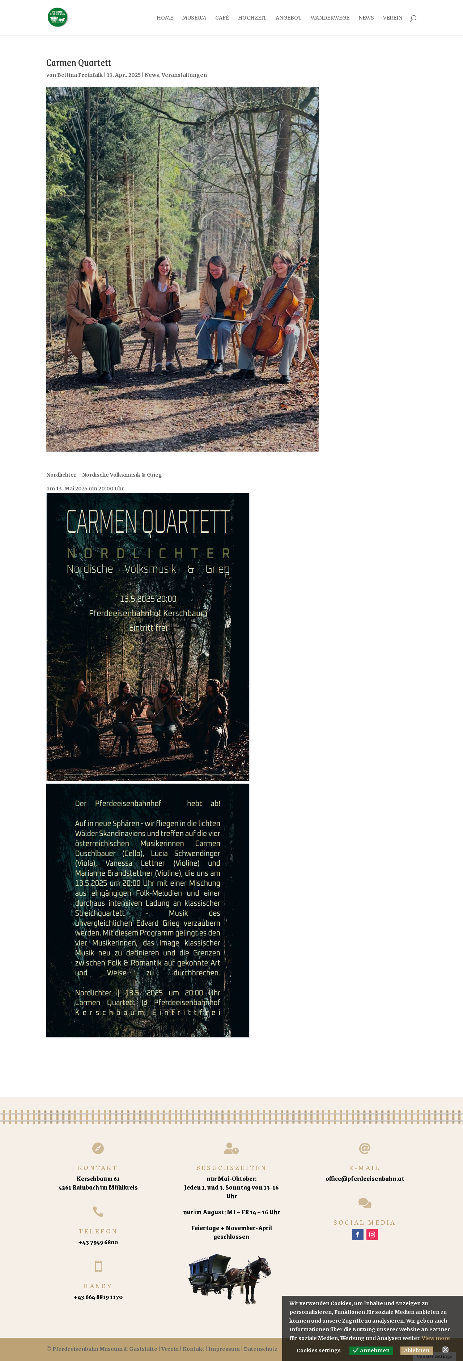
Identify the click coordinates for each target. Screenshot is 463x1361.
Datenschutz (260, 1349)
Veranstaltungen (184, 75)
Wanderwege (330, 18)
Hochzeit (252, 18)
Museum (194, 18)
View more (436, 1338)
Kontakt (193, 1349)
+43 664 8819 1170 (98, 1296)
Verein (392, 18)
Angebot (289, 18)
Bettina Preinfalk (80, 75)
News (366, 18)
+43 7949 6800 (98, 1241)
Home (165, 18)
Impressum (224, 1349)
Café (222, 18)
